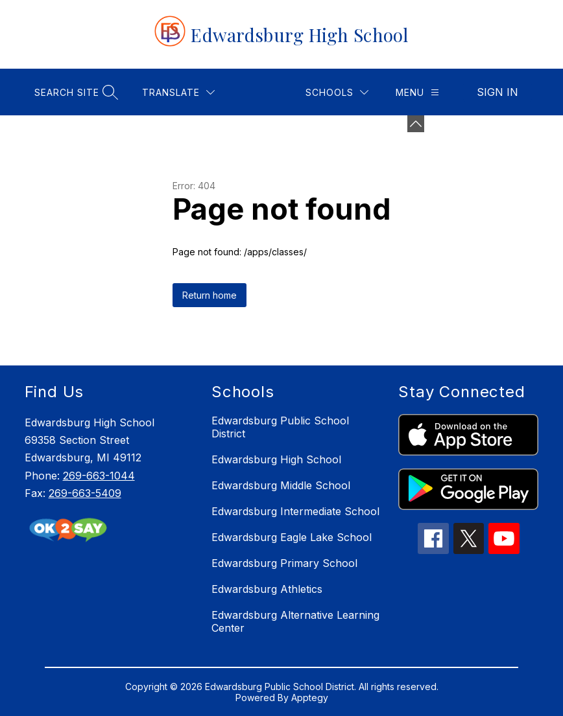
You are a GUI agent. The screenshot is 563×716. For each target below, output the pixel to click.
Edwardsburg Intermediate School (295, 511)
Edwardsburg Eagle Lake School (291, 537)
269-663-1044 (99, 475)
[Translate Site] (178, 92)
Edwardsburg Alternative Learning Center (295, 621)
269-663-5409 (85, 493)
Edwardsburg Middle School (280, 485)
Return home (209, 295)
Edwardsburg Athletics (266, 589)
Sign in (497, 92)
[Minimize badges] (415, 123)
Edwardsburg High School (276, 459)
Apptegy (309, 697)
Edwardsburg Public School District (280, 427)
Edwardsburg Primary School (284, 563)
